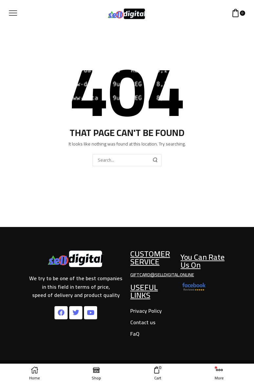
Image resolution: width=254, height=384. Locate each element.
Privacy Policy (146, 311)
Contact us (143, 322)
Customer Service (150, 257)
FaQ (134, 334)
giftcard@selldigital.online (162, 274)
